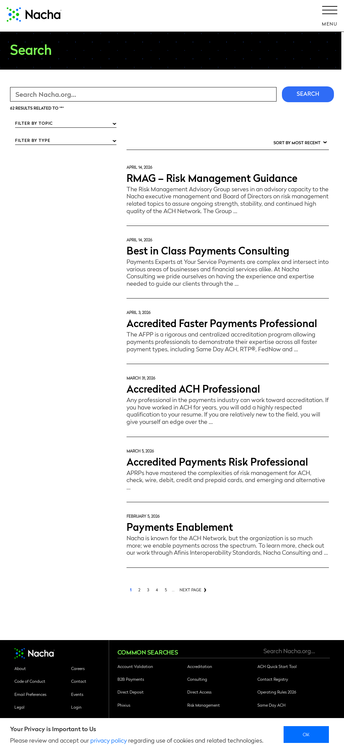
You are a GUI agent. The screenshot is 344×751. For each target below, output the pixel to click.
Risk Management (203, 705)
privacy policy (108, 740)
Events (77, 694)
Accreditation (199, 666)
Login (76, 707)
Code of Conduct (29, 681)
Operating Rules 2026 (276, 692)
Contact (78, 681)
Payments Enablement (180, 526)
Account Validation (135, 666)
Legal (19, 707)
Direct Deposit (130, 692)
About (20, 668)
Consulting (197, 679)
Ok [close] (306, 734)
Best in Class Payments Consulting (208, 250)
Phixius (123, 705)
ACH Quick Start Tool (277, 666)
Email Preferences (30, 694)
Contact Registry (272, 679)
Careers (78, 668)
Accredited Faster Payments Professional (222, 322)
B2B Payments (130, 679)
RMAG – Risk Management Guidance (212, 177)
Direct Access (199, 692)
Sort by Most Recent (297, 142)
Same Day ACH (271, 705)
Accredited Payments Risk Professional (217, 461)
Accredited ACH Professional (193, 388)
